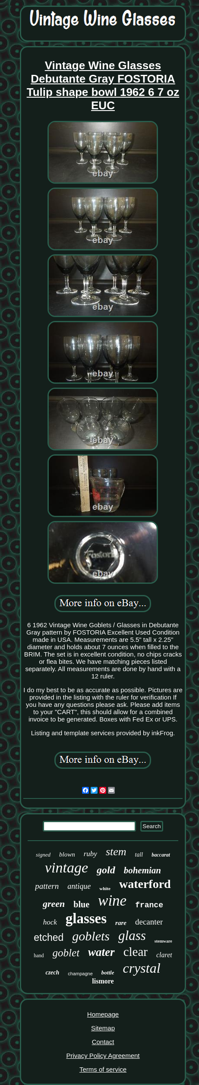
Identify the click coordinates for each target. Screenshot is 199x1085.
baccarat (161, 855)
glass (132, 935)
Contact (103, 1041)
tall (139, 854)
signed (43, 854)
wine (112, 900)
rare (120, 922)
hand (39, 955)
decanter (149, 921)
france (149, 905)
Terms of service (102, 1069)
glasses (86, 918)
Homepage (103, 1014)
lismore (103, 981)
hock (50, 922)
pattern (47, 886)
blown (67, 854)
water (101, 952)
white (105, 888)
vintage (66, 867)
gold (106, 869)
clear (135, 952)
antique (79, 886)
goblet (66, 953)
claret (164, 955)
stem (116, 851)
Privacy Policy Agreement (102, 1055)
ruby (90, 854)
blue (81, 904)
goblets (91, 936)
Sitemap (103, 1028)
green (54, 903)
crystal (141, 968)
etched (48, 937)
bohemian (142, 870)
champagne (80, 973)
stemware (163, 941)
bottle (107, 972)
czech (52, 972)
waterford (145, 884)
